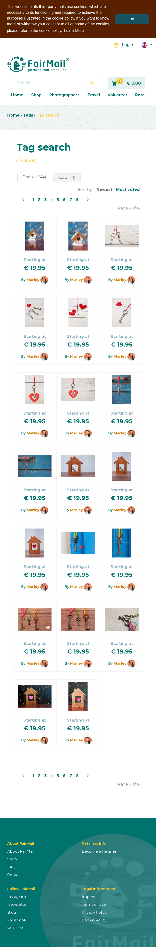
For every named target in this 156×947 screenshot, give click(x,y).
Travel (93, 94)
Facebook (16, 919)
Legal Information (98, 888)
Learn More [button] (74, 30)
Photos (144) (34, 176)
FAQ (11, 866)
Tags (28, 114)
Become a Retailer (99, 851)
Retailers (144, 94)
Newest (104, 189)
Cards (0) (66, 177)
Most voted (128, 189)
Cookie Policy (94, 919)
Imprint (89, 896)
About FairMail (20, 851)
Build (26, 160)
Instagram (16, 896)
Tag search (48, 114)
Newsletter (17, 904)
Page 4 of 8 (129, 207)
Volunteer (117, 94)
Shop (36, 94)
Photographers (64, 94)
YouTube (15, 927)
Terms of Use (94, 904)
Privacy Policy (94, 912)
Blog (11, 912)
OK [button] (132, 19)
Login (127, 44)
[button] (147, 44)
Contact (14, 874)
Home (17, 94)
